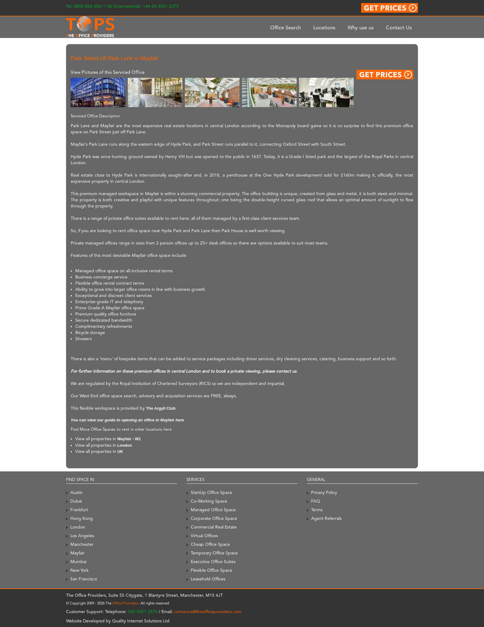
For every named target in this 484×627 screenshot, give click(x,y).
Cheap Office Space (210, 544)
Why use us (360, 27)
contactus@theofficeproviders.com (207, 611)
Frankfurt (79, 509)
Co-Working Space (209, 501)
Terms (317, 509)
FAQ (315, 501)
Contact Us (399, 27)
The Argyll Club (161, 408)
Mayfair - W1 (129, 439)
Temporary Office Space (214, 552)
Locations (324, 27)
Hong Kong (81, 518)
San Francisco (83, 578)
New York (79, 570)
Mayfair (77, 552)
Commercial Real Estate (214, 527)
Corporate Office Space (214, 518)
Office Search (285, 27)
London (124, 445)
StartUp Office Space (211, 492)
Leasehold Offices (208, 578)
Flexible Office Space (211, 570)
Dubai (76, 501)
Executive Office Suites (213, 561)
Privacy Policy (324, 492)
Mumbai (78, 561)
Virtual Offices (204, 535)
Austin (76, 492)
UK (120, 451)
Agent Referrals (326, 518)
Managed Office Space (213, 509)
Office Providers (125, 603)
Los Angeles (82, 535)
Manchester (82, 544)
